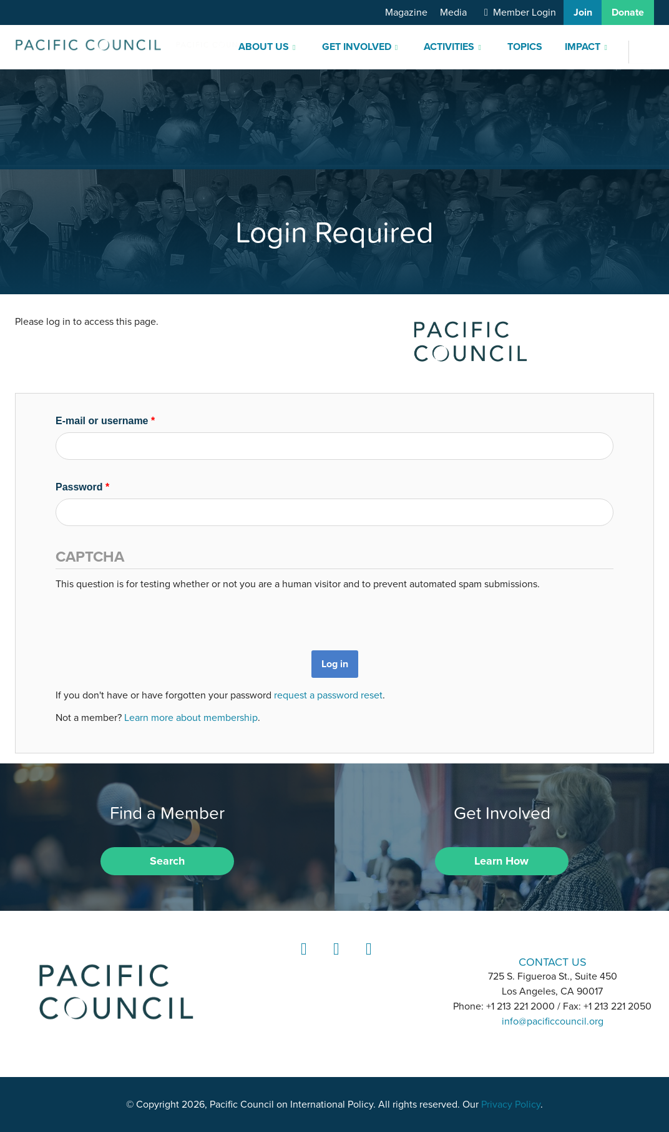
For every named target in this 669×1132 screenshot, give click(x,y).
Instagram (334, 960)
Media (453, 12)
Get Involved (356, 47)
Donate (628, 12)
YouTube (367, 960)
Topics (524, 47)
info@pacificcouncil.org (552, 1021)
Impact (582, 47)
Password (82, 487)
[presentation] (150, 616)
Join (583, 12)
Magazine (406, 12)
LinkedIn (302, 960)
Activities (449, 47)
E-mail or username (105, 420)
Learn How (501, 861)
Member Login (524, 12)
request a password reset (328, 695)
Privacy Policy (510, 1104)
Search (167, 861)
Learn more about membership (191, 718)
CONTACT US (553, 961)
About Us (263, 47)
